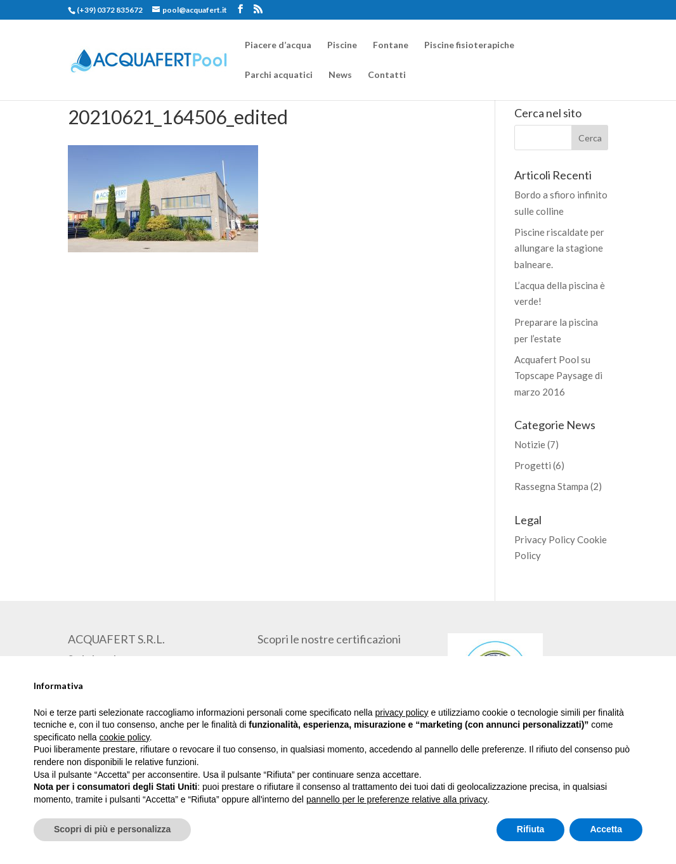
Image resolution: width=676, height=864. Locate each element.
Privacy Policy (544, 539)
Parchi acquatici (279, 75)
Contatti (387, 75)
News (340, 75)
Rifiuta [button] (531, 829)
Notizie (529, 444)
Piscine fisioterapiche (469, 45)
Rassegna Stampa (551, 486)
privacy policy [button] (402, 712)
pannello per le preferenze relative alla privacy (397, 799)
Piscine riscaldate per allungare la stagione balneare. (559, 248)
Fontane (390, 45)
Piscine (342, 45)
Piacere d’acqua (278, 45)
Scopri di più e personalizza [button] (112, 829)
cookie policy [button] (125, 737)
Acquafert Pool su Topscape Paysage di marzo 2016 (558, 375)
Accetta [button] (606, 829)
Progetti (532, 465)
